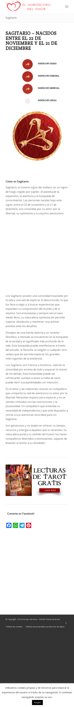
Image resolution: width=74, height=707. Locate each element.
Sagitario (11, 17)
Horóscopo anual (47, 100)
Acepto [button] (37, 702)
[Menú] (66, 6)
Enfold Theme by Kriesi (49, 619)
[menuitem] (66, 6)
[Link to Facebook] (65, 623)
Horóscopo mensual (48, 88)
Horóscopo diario (47, 63)
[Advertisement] (37, 255)
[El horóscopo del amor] (31, 6)
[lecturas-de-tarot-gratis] (37, 480)
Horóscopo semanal (48, 76)
